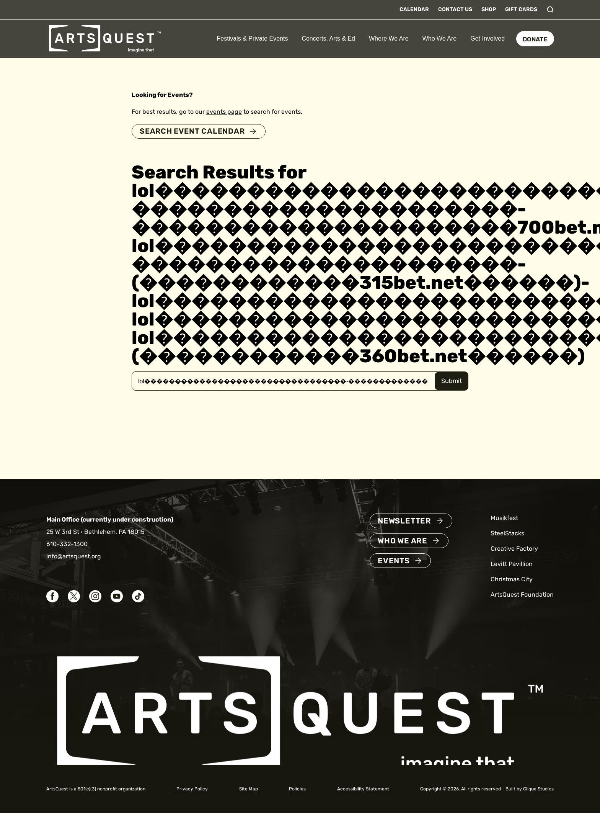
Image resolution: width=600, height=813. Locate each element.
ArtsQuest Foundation (522, 594)
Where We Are (389, 38)
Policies (297, 789)
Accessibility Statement (363, 789)
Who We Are (439, 38)
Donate (535, 39)
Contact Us (455, 9)
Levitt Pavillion (512, 564)
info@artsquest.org (73, 556)
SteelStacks (507, 533)
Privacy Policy (192, 789)
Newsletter (404, 520)
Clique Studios (538, 789)
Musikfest (504, 518)
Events (394, 560)
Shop (488, 9)
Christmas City (512, 579)
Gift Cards (521, 9)
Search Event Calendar (194, 131)
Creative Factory (514, 548)
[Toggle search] (550, 9)
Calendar (414, 9)
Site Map (248, 789)
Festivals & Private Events (252, 38)
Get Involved (487, 38)
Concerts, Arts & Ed (328, 38)
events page (224, 111)
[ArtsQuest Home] (105, 38)
